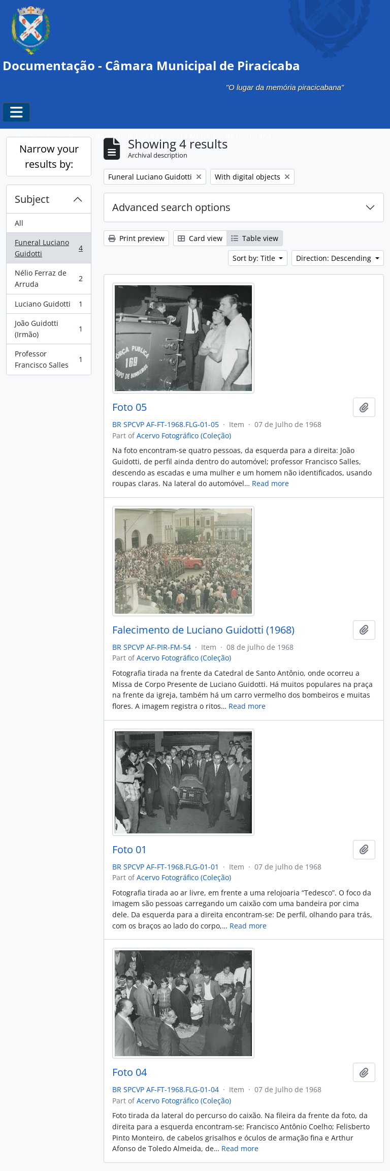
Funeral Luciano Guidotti (48, 247)
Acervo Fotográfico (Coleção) (184, 435)
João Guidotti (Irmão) (48, 328)
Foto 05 (129, 407)
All (19, 223)
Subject (32, 199)
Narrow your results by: (49, 156)
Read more (270, 483)
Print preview (136, 238)
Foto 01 (129, 850)
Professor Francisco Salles (48, 359)
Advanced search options (171, 207)
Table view (254, 238)
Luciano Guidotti (48, 306)
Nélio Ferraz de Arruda (48, 278)
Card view (200, 238)
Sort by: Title (255, 258)
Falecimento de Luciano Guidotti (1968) (203, 630)
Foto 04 (129, 1072)
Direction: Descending (334, 258)
